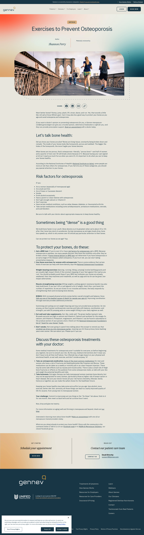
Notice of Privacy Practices (109, 529)
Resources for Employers (88, 492)
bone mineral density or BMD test (62, 255)
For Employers (71, 9)
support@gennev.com (110, 457)
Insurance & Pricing (86, 501)
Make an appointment (80, 417)
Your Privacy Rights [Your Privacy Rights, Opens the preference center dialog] (13, 529)
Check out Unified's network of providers (48, 498)
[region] (37, 524)
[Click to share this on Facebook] (66, 106)
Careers (111, 513)
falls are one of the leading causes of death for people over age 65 (61, 298)
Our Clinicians (113, 496)
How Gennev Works (125, 2)
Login (121, 9)
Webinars (112, 488)
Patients (52, 9)
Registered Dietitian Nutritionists (121, 501)
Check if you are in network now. (90, 2)
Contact (111, 505)
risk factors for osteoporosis (79, 251)
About (86, 9)
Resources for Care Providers (90, 496)
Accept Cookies (62, 529)
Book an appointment (73, 127)
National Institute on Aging (83, 164)
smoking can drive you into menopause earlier (53, 329)
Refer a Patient (138, 2)
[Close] (68, 517)
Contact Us (92, 457)
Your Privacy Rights (82, 529)
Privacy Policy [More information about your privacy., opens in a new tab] (60, 524)
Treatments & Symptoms (88, 484)
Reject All (47, 529)
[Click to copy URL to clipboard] (84, 106)
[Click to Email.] (78, 106)
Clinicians (61, 9)
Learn (79, 9)
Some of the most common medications (79, 361)
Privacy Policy (94, 529)
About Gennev (113, 492)
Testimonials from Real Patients (120, 509)
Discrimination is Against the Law (130, 529)
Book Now (134, 9)
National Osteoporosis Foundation (90, 264)
